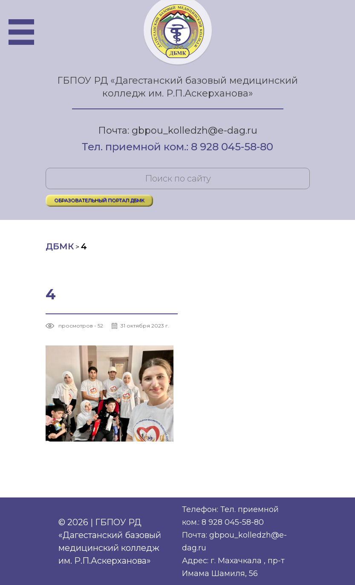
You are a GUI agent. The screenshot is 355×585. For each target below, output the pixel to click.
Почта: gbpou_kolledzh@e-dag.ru (177, 130)
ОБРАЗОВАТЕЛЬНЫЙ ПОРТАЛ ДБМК (99, 200)
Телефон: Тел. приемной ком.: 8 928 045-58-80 (230, 516)
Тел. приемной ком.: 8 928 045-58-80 (177, 147)
